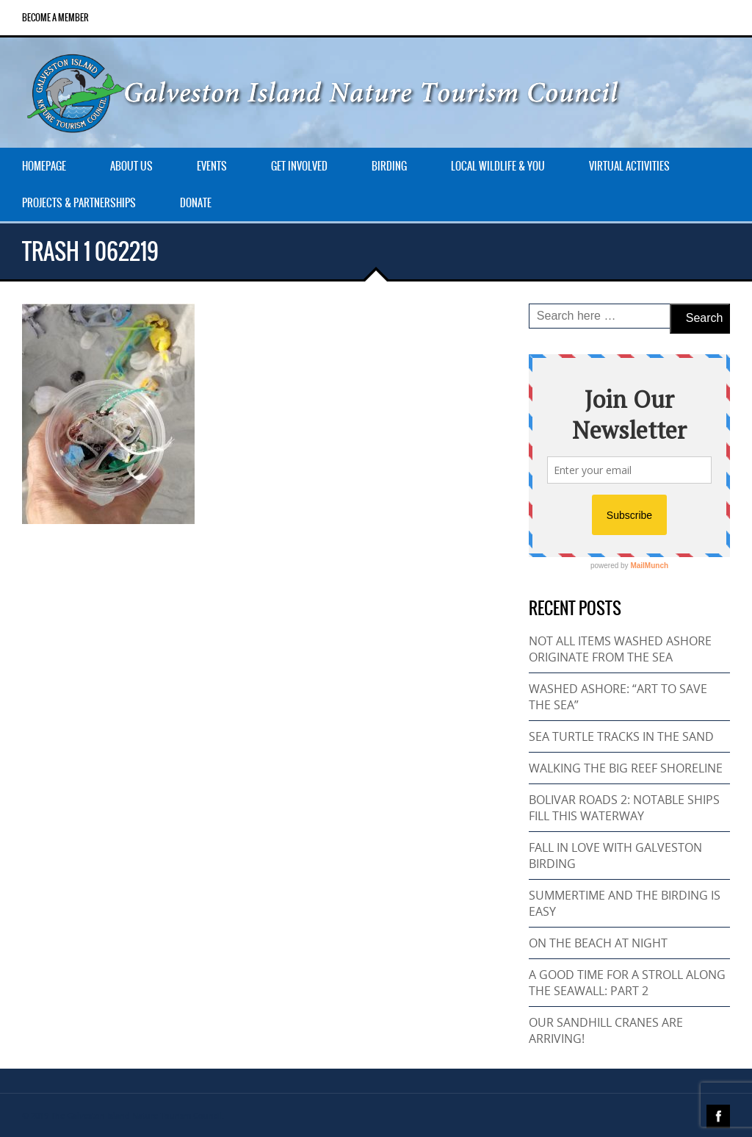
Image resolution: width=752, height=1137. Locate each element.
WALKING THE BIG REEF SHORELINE (626, 768)
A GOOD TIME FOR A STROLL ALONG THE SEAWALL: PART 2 (627, 982)
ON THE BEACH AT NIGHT (598, 943)
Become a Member (55, 17)
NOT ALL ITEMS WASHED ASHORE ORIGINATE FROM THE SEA (620, 649)
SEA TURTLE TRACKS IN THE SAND (621, 736)
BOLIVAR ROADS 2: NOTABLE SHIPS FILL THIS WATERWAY (624, 808)
